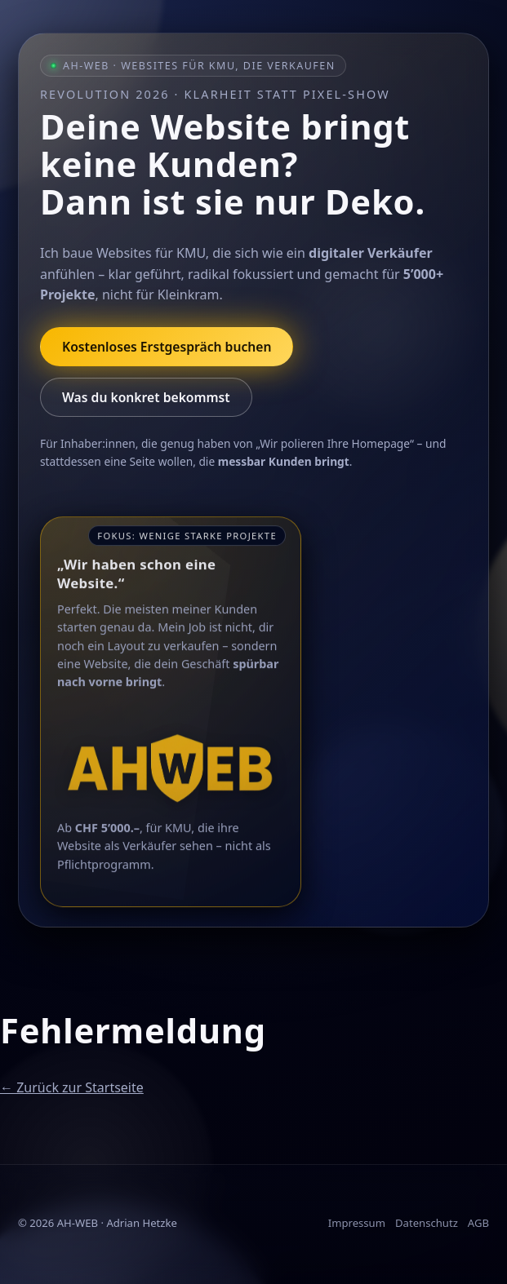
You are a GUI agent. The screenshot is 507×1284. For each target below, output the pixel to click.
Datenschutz (426, 1222)
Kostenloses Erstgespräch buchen (166, 347)
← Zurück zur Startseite (72, 1087)
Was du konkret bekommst (146, 397)
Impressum (356, 1222)
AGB (478, 1222)
